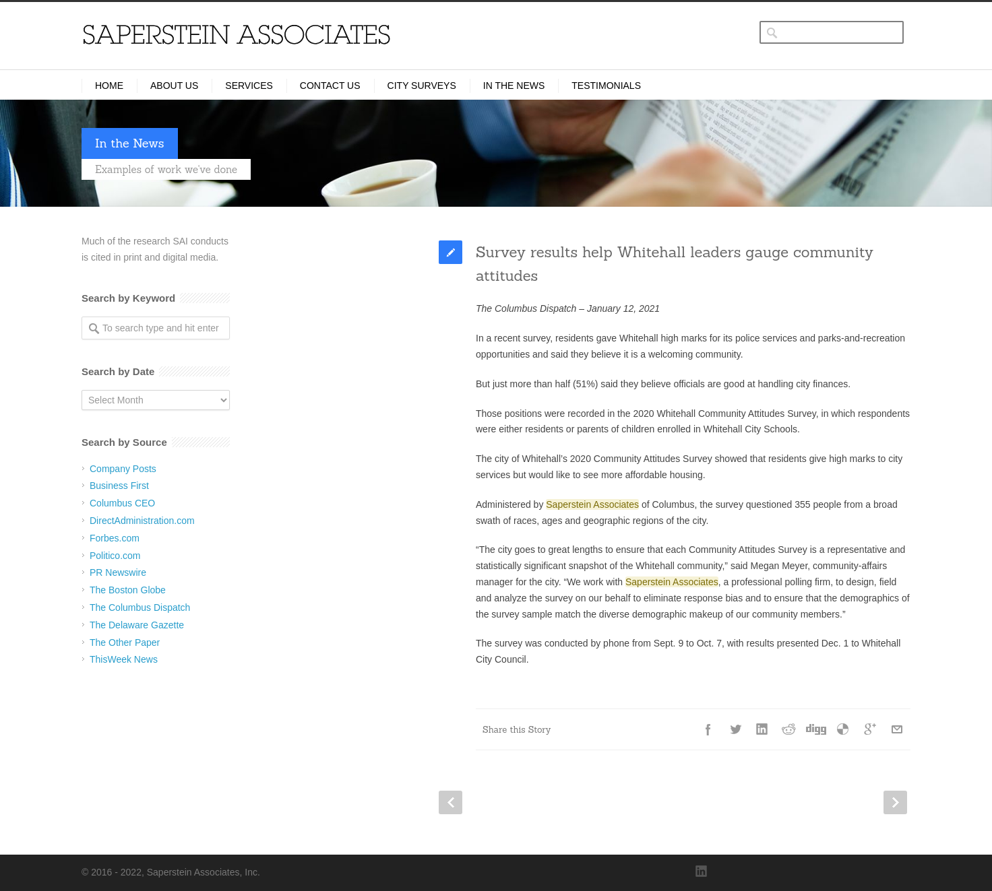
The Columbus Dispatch (140, 607)
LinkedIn (762, 729)
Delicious (843, 729)
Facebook (708, 729)
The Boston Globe (128, 590)
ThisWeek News (124, 659)
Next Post (895, 802)
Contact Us (330, 85)
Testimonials (606, 85)
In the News (514, 85)
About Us (174, 85)
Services (249, 85)
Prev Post (450, 802)
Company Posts (123, 468)
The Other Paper (125, 642)
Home (109, 85)
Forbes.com (115, 538)
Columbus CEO (122, 503)
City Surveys (422, 85)
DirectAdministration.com (142, 520)
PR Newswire (118, 572)
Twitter (735, 729)
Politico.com (115, 555)
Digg (816, 729)
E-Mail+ (897, 729)
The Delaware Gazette (137, 625)
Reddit (789, 729)
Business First (119, 485)
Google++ (870, 729)
